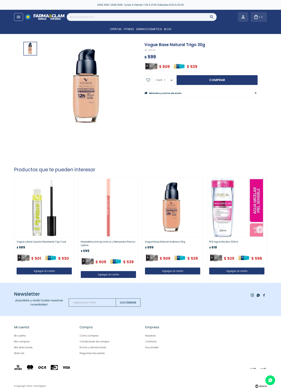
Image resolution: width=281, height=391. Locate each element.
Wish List (19, 353)
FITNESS (129, 29)
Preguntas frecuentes (92, 353)
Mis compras (22, 341)
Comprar (217, 80)
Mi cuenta (20, 335)
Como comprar (89, 335)
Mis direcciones (23, 347)
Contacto (151, 341)
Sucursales (152, 347)
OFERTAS (116, 29)
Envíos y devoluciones (93, 347)
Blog (167, 29)
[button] (260, 229)
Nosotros (150, 335)
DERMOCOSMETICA (149, 29)
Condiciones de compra (94, 341)
